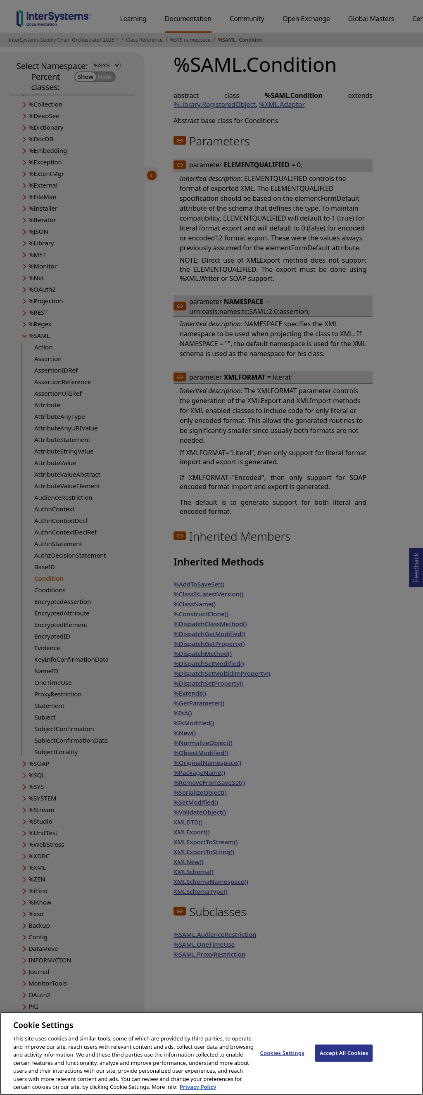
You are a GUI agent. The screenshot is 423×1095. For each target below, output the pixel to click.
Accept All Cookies (344, 1058)
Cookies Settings (282, 1058)
